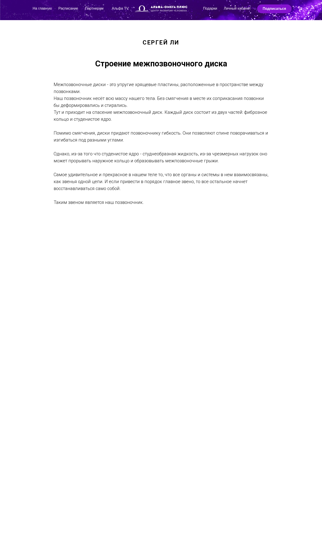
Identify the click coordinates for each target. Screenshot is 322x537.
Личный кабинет (237, 8)
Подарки (210, 8)
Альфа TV (120, 8)
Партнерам (94, 8)
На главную (42, 8)
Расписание (68, 8)
